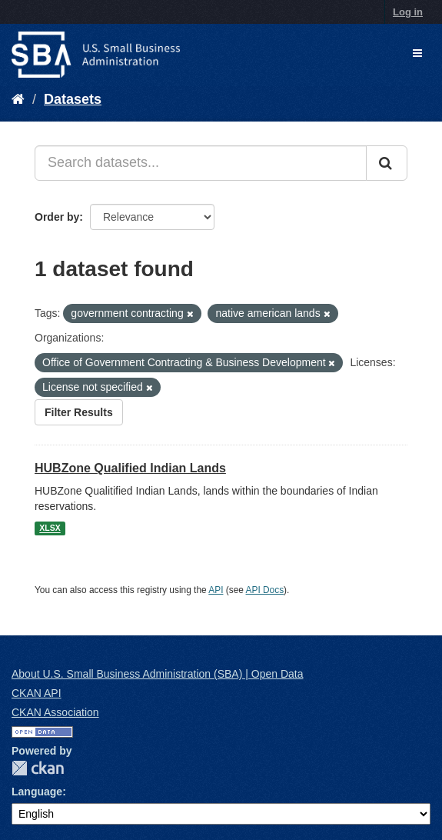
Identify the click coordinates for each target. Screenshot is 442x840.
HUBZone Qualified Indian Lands (130, 468)
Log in (408, 12)
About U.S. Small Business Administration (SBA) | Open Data (157, 674)
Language (37, 791)
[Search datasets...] (201, 163)
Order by (57, 217)
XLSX (49, 528)
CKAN (38, 768)
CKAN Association (55, 712)
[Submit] (386, 163)
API (215, 590)
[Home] (18, 99)
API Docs (265, 590)
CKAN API (36, 693)
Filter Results (79, 412)
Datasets (72, 99)
